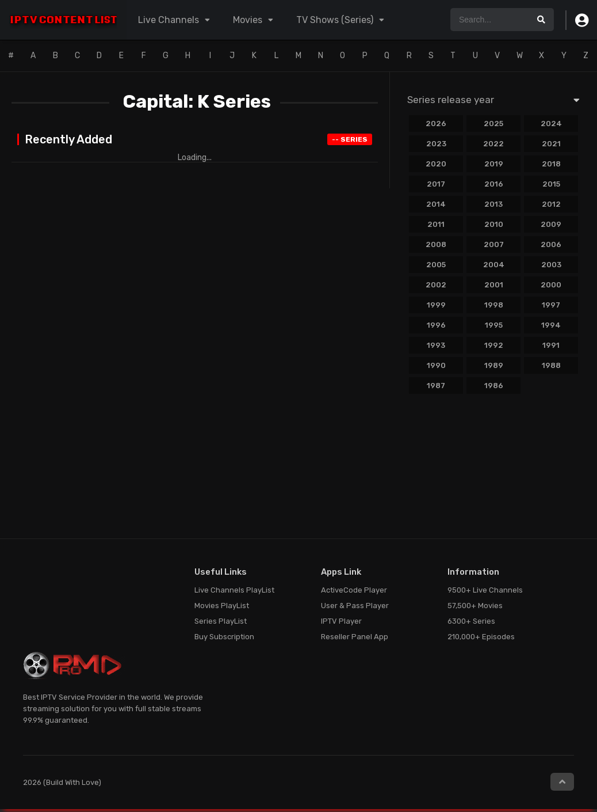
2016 (493, 184)
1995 (494, 325)
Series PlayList (220, 621)
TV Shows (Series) (334, 19)
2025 (493, 123)
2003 (551, 264)
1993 (436, 345)
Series (350, 139)
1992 (493, 345)
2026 (436, 123)
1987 (436, 385)
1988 (551, 365)
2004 (493, 264)
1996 (436, 325)
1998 (493, 305)
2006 (551, 244)
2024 (551, 123)
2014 (436, 204)
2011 (436, 224)
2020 (436, 164)
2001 (493, 284)
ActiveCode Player (354, 590)
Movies (247, 19)
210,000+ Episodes (481, 636)
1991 (551, 345)
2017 (436, 184)
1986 (493, 385)
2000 (551, 284)
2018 (551, 164)
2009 (551, 224)
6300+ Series (471, 621)
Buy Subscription (224, 636)
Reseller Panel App (354, 636)
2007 (494, 244)
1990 (436, 365)
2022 (493, 143)
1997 (551, 305)
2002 (436, 284)
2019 (493, 164)
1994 (551, 325)
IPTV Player (341, 621)
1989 (493, 365)
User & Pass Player (355, 605)
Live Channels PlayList (234, 590)
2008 (436, 244)
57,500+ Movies (475, 605)
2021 (551, 143)
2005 (436, 264)
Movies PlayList (221, 605)
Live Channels (168, 19)
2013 (493, 204)
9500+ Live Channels (485, 590)
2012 (551, 204)
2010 (493, 224)
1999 (436, 305)
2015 (551, 184)
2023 (436, 143)
